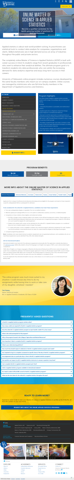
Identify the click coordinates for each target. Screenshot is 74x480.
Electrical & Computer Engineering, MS (15, 119)
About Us (6, 466)
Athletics (5, 468)
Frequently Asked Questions (11, 105)
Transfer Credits (62, 194)
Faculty (45, 194)
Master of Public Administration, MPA (14, 128)
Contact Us (57, 466)
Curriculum (30, 194)
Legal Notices (18, 478)
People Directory (42, 468)
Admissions (5, 97)
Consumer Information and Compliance (23, 436)
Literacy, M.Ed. (7, 122)
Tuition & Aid (6, 142)
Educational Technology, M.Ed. (12, 116)
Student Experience (8, 139)
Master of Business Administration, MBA (15, 125)
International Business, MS (11, 130)
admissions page (9, 245)
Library (22, 471)
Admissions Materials (21, 194)
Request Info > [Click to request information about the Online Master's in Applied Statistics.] (18, 152)
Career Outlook (52, 194)
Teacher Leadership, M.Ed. (10, 136)
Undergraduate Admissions (27, 466)
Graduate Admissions (25, 468)
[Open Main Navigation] (70, 1)
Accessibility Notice (42, 466)
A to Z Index (40, 473)
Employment (6, 473)
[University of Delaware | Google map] (61, 470)
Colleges (23, 470)
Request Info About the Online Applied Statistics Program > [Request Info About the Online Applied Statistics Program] (37, 407)
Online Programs (7, 108)
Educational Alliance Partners (41, 436)
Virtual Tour (6, 471)
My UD (39, 470)
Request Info (6, 147)
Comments (13, 478)
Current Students (7, 100)
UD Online (5, 94)
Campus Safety (41, 471)
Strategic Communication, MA (12, 133)
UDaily (5, 470)
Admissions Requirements (8, 194)
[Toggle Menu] (34, 97)
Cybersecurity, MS (8, 114)
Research (23, 473)
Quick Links (65, 6)
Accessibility (23, 478)
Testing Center (6, 144)
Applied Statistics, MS (9, 111)
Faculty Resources (8, 103)
